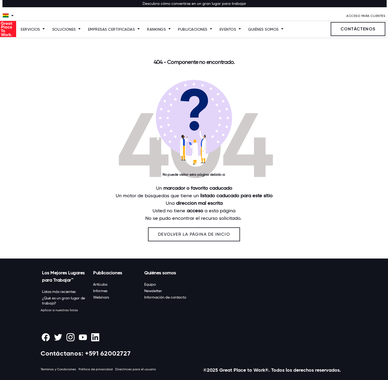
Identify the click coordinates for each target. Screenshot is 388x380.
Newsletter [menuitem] (153, 291)
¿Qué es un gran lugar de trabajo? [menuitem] (63, 300)
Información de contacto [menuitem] (165, 297)
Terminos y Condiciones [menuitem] (58, 369)
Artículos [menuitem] (100, 284)
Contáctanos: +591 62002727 (86, 353)
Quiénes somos (263, 29)
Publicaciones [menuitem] (107, 273)
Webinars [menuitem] (101, 297)
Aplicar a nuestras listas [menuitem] (59, 310)
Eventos (228, 29)
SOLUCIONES (64, 29)
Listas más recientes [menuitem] (59, 291)
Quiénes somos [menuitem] (160, 273)
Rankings (156, 29)
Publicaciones (192, 29)
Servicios (30, 29)
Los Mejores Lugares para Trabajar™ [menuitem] (63, 276)
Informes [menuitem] (100, 291)
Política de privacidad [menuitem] (96, 369)
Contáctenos (358, 28)
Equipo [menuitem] (150, 284)
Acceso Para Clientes (365, 16)
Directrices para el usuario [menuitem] (135, 369)
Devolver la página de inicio (194, 234)
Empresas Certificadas (111, 29)
